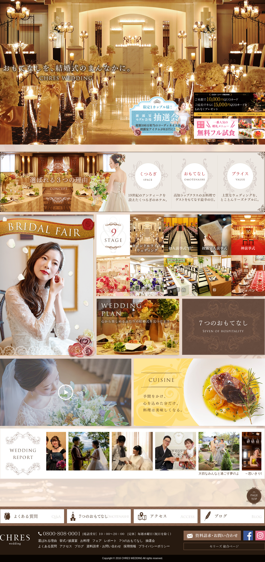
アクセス (66, 546)
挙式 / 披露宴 (69, 540)
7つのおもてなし (131, 540)
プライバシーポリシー (154, 546)
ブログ (79, 546)
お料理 (85, 540)
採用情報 (130, 546)
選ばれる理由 (47, 540)
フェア (97, 540)
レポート (110, 540)
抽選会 (150, 540)
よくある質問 (47, 546)
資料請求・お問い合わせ (103, 546)
